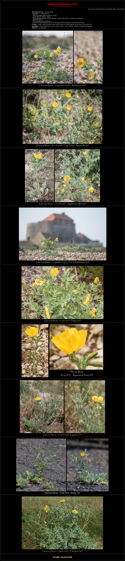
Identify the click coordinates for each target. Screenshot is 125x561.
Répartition (35, 26)
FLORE (56, 557)
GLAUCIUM (66, 557)
